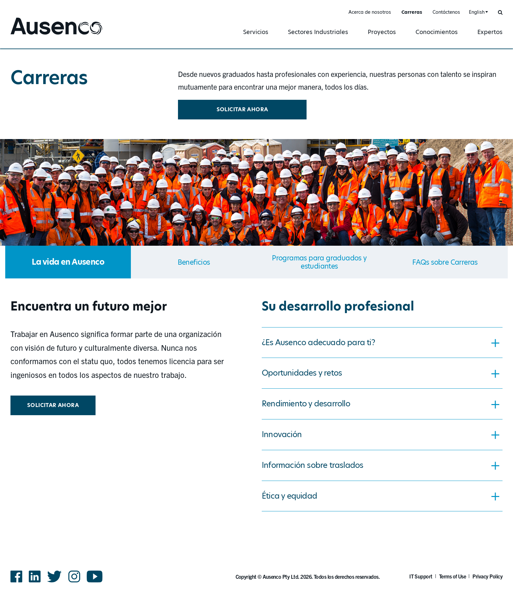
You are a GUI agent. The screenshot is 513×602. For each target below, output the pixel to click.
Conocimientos (437, 32)
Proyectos (382, 32)
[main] (256, 283)
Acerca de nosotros (369, 12)
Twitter (54, 576)
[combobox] (477, 12)
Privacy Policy (487, 576)
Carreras (411, 12)
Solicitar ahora (242, 109)
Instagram (74, 576)
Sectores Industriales (318, 32)
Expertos (490, 32)
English (477, 12)
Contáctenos (446, 12)
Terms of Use (452, 576)
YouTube (95, 576)
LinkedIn (35, 576)
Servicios (255, 32)
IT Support (421, 576)
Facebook (16, 576)
